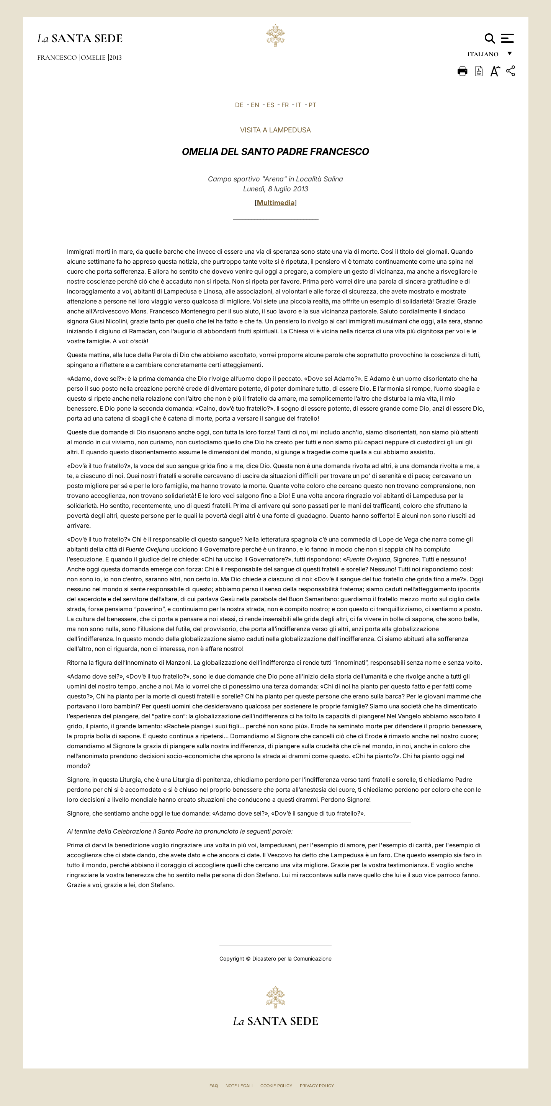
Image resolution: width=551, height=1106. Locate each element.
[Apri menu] (506, 38)
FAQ (213, 1085)
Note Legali (239, 1085)
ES (270, 105)
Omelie (94, 57)
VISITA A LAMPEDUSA (275, 130)
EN (255, 105)
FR (285, 105)
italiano (484, 56)
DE (239, 105)
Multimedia (275, 203)
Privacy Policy (317, 1085)
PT (312, 105)
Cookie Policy (276, 1085)
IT (298, 105)
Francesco (57, 57)
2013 (116, 57)
